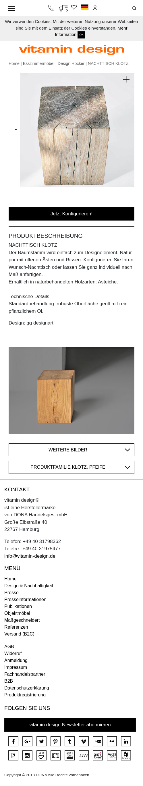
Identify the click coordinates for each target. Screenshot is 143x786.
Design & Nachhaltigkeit (28, 585)
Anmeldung (16, 660)
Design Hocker (71, 63)
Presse (11, 592)
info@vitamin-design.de (29, 556)
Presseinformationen (25, 599)
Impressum (15, 667)
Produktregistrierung (25, 694)
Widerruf (13, 653)
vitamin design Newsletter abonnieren (70, 724)
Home (14, 63)
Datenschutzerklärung (26, 687)
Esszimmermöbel (38, 63)
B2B (8, 681)
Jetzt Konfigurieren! (71, 214)
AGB (9, 646)
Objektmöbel (17, 613)
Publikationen (18, 606)
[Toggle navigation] (12, 8)
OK (81, 34)
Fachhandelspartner (24, 674)
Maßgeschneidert (22, 620)
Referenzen (16, 627)
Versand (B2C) (19, 633)
